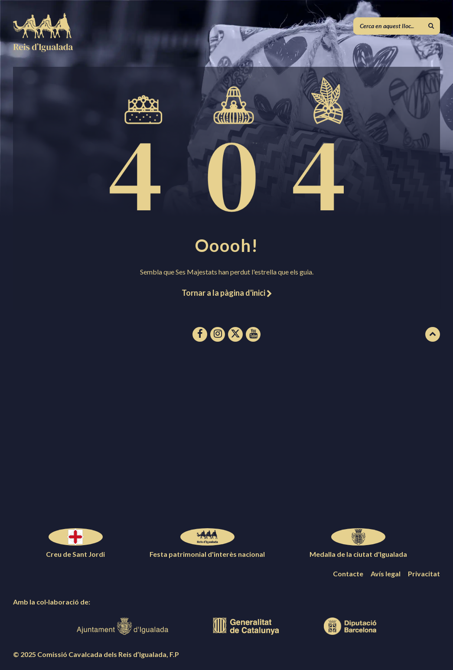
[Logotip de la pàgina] (43, 49)
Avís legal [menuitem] (386, 573)
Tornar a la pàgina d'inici (227, 292)
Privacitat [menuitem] (424, 573)
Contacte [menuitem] (348, 573)
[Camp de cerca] (396, 26)
